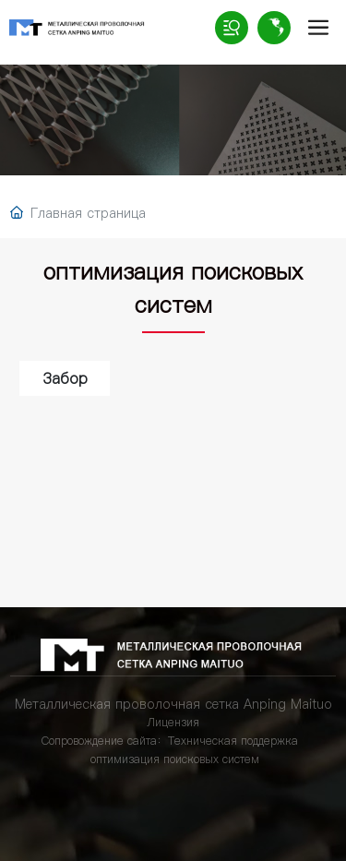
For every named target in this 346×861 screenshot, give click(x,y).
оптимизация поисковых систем (174, 759)
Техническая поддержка (233, 740)
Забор (65, 378)
